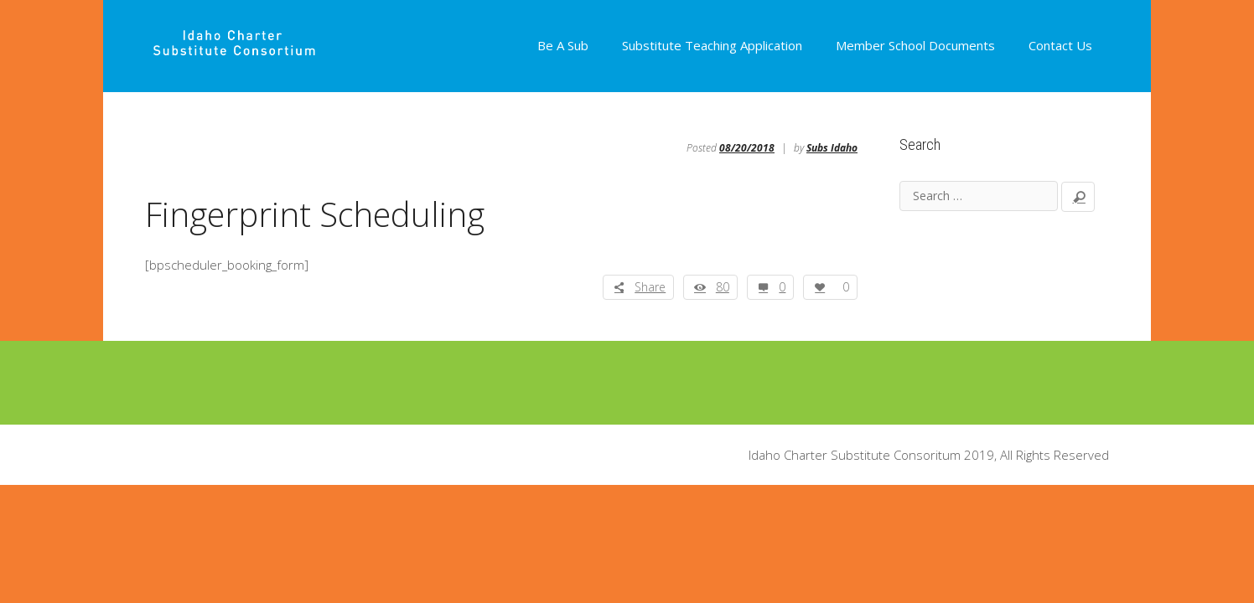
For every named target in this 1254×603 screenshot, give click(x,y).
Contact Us (1060, 45)
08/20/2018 (747, 148)
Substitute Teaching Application (712, 45)
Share (650, 287)
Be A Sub (562, 45)
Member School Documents (915, 45)
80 (722, 287)
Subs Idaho (832, 148)
